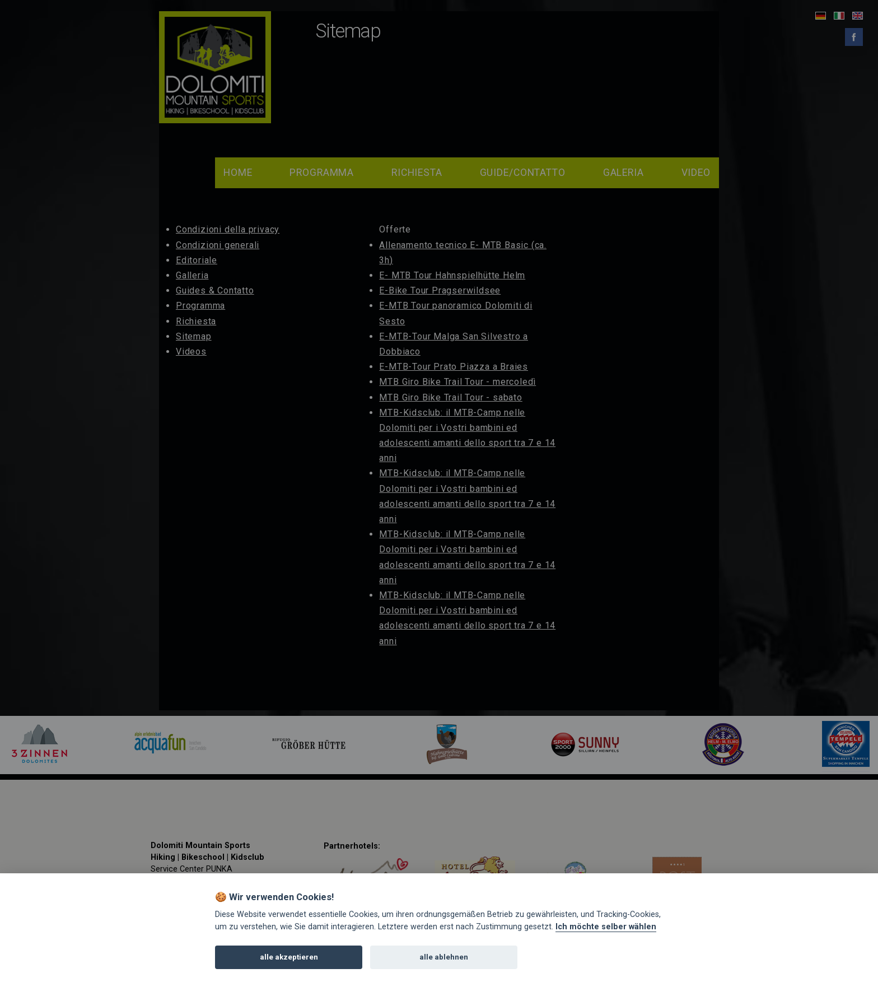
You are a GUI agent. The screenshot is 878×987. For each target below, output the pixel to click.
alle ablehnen (443, 961)
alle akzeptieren (289, 961)
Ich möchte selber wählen (605, 931)
